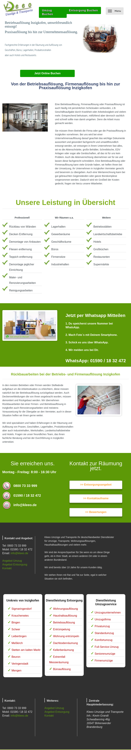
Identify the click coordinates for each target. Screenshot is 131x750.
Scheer (16, 629)
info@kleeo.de (19, 553)
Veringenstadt (20, 663)
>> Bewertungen (95, 512)
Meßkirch (17, 643)
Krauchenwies (20, 615)
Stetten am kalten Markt (26, 649)
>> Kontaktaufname (95, 498)
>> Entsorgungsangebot (96, 484)
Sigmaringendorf (22, 608)
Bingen (16, 622)
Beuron (16, 656)
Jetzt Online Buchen (47, 73)
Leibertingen (19, 636)
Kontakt (7, 568)
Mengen (16, 670)
